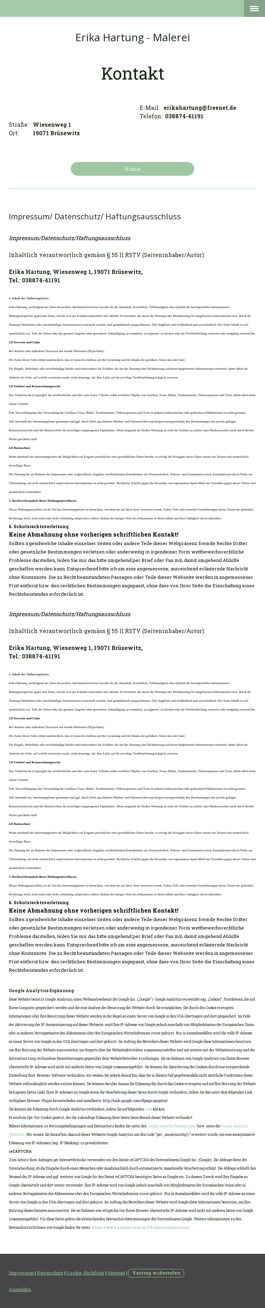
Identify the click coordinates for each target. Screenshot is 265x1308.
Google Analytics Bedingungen (171, 1126)
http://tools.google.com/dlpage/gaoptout (135, 1101)
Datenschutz (50, 1273)
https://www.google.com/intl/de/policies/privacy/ (141, 1227)
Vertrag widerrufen (156, 1273)
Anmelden (20, 1289)
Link (148, 1109)
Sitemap (116, 1273)
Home (132, 168)
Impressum (21, 1273)
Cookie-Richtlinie (86, 1273)
